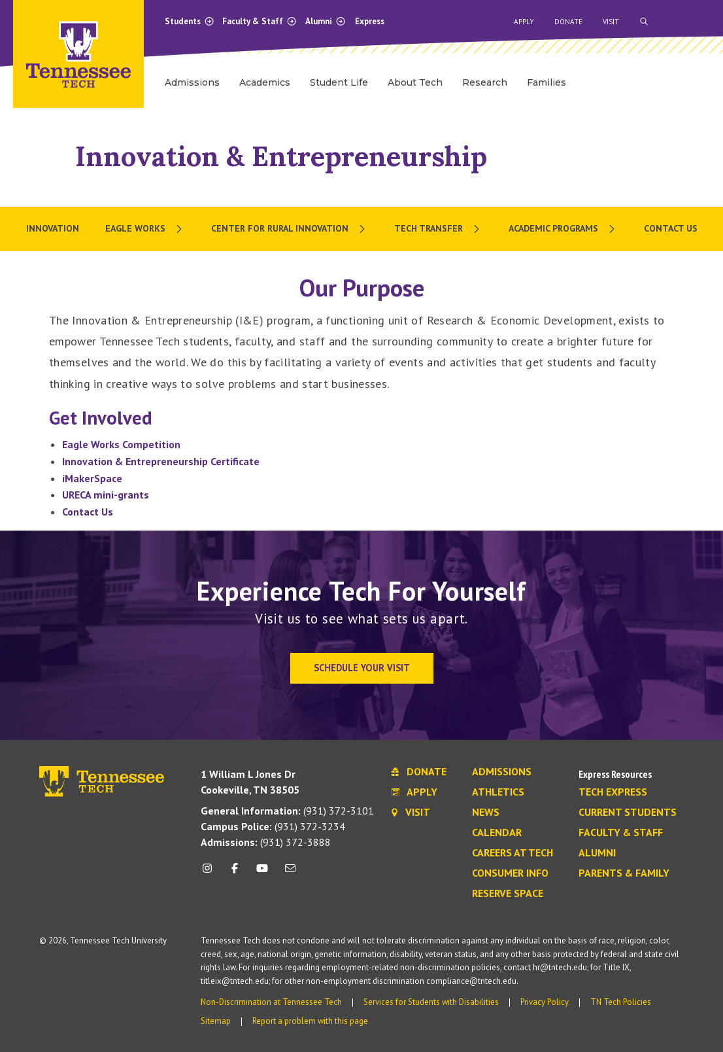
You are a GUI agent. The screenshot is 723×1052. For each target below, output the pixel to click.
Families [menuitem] (546, 82)
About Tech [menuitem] (415, 82)
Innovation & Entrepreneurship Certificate (161, 461)
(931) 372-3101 (287, 810)
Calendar (497, 833)
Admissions (501, 772)
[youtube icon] (262, 873)
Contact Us (87, 511)
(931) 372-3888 (266, 842)
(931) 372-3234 (273, 826)
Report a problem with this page (310, 1020)
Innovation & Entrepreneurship (281, 156)
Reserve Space (507, 894)
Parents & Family (624, 873)
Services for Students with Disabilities (431, 1002)
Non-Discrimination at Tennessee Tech (271, 1002)
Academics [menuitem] (264, 82)
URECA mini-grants (105, 494)
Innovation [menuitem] (52, 228)
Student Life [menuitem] (339, 82)
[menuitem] (145, 229)
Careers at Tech (512, 853)
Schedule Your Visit (362, 667)
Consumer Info (510, 873)
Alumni (325, 21)
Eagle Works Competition (121, 444)
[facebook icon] (234, 873)
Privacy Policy (544, 1002)
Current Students (628, 812)
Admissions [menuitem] (192, 82)
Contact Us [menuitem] (671, 228)
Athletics (498, 792)
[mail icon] (289, 873)
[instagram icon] (211, 873)
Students (189, 21)
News (485, 812)
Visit (611, 21)
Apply (524, 21)
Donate (568, 21)
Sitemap (216, 1020)
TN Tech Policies (620, 1002)
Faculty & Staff (259, 21)
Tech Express (613, 792)
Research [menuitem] (484, 82)
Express (369, 21)
